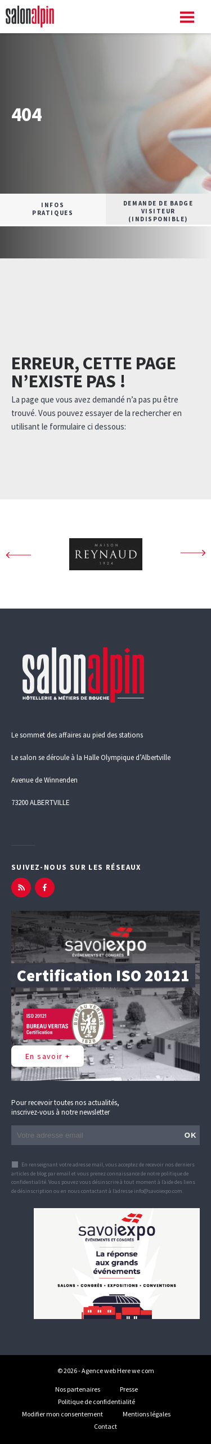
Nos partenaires (77, 1389)
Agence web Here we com (118, 1370)
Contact (105, 1426)
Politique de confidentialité (96, 1401)
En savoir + (47, 1056)
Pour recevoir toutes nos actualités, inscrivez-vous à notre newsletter (65, 1107)
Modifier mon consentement (62, 1414)
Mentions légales (146, 1414)
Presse (129, 1389)
